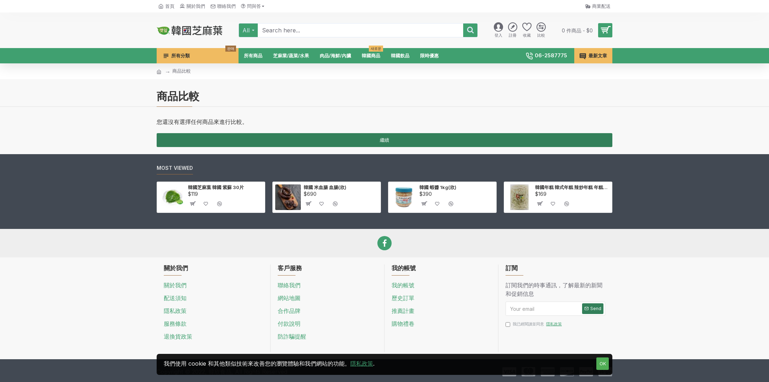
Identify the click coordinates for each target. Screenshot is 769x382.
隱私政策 (361, 363)
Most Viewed (175, 168)
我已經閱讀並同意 (534, 324)
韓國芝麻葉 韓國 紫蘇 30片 (216, 187)
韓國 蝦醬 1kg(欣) (437, 187)
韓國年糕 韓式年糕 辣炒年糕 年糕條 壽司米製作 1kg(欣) (572, 187)
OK (603, 363)
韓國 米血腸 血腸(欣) (325, 187)
